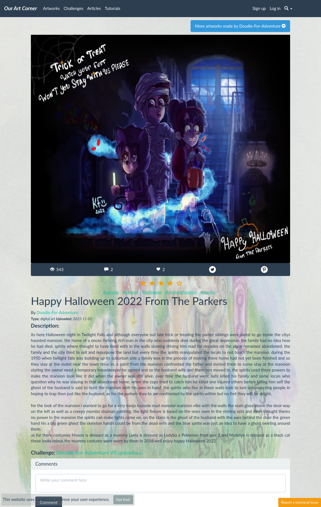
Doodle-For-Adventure (57, 312)
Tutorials (112, 8)
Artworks (51, 8)
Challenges (73, 8)
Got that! (123, 499)
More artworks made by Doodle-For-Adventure (240, 25)
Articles (94, 8)
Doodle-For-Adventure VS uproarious (99, 452)
